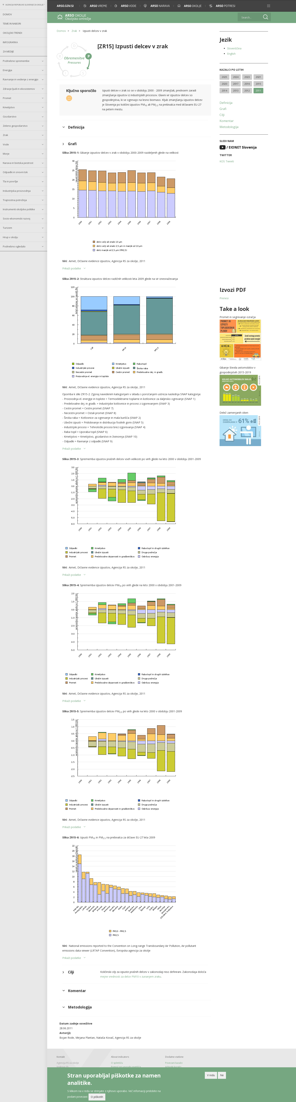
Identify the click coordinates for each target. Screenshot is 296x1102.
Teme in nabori (12, 23)
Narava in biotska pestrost (18, 163)
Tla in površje (10, 181)
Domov (7, 14)
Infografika (10, 42)
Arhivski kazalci (173, 1066)
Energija (7, 70)
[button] (268, 6)
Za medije (8, 51)
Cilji (222, 115)
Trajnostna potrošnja (15, 200)
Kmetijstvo (9, 107)
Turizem (7, 227)
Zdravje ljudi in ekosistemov (19, 88)
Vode (6, 144)
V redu (211, 1075)
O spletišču (117, 1062)
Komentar (227, 121)
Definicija (226, 103)
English (231, 53)
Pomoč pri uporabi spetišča (126, 1066)
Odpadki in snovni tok (15, 172)
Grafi (223, 109)
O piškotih (97, 1097)
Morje (6, 153)
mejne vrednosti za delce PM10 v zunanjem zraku (130, 976)
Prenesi (224, 298)
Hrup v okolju (10, 237)
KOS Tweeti (227, 161)
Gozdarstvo (9, 116)
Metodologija (229, 127)
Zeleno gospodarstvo (15, 125)
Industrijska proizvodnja (17, 190)
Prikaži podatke (71, 268)
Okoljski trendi (12, 33)
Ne (222, 1075)
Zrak (5, 135)
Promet (7, 98)
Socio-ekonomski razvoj (16, 218)
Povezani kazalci (174, 1062)
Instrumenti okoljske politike (19, 209)
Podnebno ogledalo (14, 246)
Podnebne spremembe (16, 61)
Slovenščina (234, 48)
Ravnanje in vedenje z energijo (20, 79)
